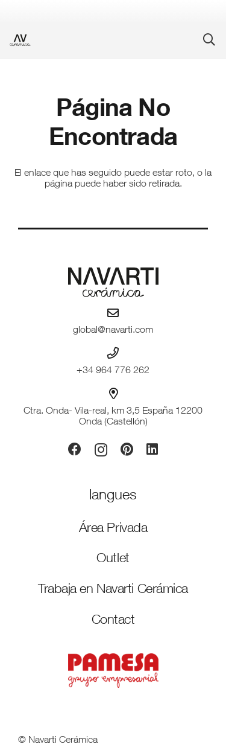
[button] (209, 40)
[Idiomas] (113, 496)
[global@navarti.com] (113, 312)
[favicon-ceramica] (20, 40)
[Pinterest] (127, 449)
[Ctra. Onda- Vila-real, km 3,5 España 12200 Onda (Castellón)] (113, 393)
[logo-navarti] (113, 282)
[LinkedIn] (152, 449)
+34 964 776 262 (113, 371)
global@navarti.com (113, 331)
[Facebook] (74, 449)
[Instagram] (101, 450)
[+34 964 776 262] (113, 353)
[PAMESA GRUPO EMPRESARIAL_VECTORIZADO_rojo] (113, 670)
